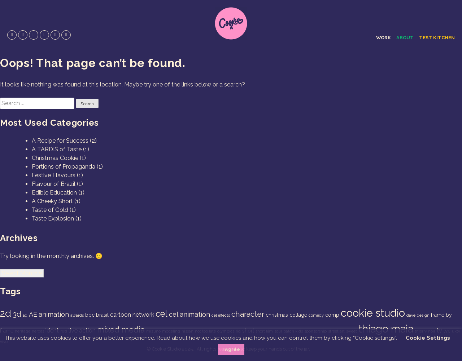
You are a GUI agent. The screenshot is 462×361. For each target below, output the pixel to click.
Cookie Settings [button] (428, 338)
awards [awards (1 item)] (77, 315)
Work (383, 37)
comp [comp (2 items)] (332, 315)
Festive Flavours (53, 175)
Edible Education (54, 192)
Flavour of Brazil (53, 183)
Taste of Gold (50, 209)
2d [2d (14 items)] (5, 313)
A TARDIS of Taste (57, 149)
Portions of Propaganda (63, 166)
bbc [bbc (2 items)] (90, 315)
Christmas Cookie (55, 158)
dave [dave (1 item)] (410, 315)
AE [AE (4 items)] (33, 314)
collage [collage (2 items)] (298, 315)
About (405, 37)
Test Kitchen (437, 37)
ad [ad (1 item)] (25, 315)
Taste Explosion (53, 218)
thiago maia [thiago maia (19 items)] (385, 328)
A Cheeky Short (52, 201)
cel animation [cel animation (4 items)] (189, 314)
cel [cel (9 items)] (161, 314)
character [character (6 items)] (247, 313)
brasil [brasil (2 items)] (102, 315)
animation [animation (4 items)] (54, 314)
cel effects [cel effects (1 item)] (221, 315)
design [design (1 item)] (423, 315)
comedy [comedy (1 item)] (316, 315)
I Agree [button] (231, 349)
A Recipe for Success (60, 140)
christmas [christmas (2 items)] (277, 315)
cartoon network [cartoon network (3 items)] (132, 314)
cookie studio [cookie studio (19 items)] (373, 313)
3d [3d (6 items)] (17, 313)
